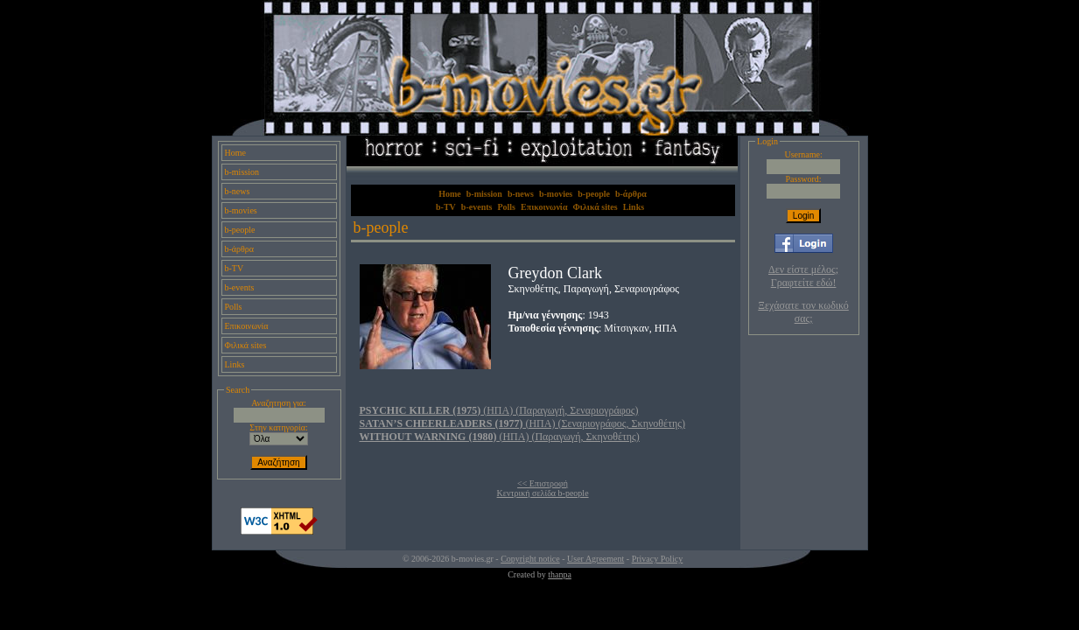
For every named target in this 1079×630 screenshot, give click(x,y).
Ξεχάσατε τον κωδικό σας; (803, 312)
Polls (233, 307)
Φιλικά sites (246, 345)
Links (235, 364)
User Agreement (595, 559)
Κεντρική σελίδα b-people (543, 493)
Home (235, 153)
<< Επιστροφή (542, 483)
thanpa (559, 574)
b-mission (242, 172)
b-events (240, 287)
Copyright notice (530, 559)
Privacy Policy (657, 559)
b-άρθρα (240, 249)
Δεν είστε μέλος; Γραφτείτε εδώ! (803, 276)
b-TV (234, 268)
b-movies (241, 210)
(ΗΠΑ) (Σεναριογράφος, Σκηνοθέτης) (522, 423)
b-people (240, 229)
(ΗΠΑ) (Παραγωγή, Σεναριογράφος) (499, 410)
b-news (237, 191)
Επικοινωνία (247, 326)
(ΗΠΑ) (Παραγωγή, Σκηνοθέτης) (500, 436)
